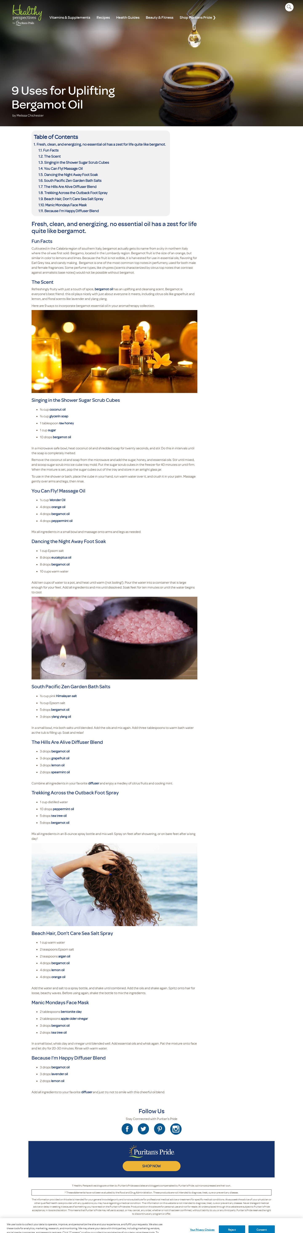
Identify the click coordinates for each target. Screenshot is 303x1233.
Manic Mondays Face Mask (66, 204)
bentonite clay (71, 1011)
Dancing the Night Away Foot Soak (71, 174)
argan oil (64, 956)
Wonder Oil (57, 500)
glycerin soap (58, 416)
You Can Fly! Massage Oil (63, 168)
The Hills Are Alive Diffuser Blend (70, 186)
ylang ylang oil (61, 716)
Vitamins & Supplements (69, 17)
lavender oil (59, 1074)
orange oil (58, 507)
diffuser (93, 783)
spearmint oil (60, 772)
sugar (52, 430)
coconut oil (57, 409)
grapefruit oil (60, 758)
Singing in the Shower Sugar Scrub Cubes (76, 162)
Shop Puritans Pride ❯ (198, 17)
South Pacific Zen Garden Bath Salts (72, 180)
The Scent (52, 156)
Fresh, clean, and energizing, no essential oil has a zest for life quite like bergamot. (101, 144)
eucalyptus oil (61, 557)
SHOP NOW (151, 1166)
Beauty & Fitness (159, 17)
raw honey (66, 423)
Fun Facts (50, 150)
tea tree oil (58, 816)
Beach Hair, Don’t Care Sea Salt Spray (73, 198)
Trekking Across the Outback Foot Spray (75, 192)
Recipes (103, 17)
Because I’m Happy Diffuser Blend (71, 210)
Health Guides (128, 17)
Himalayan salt (66, 696)
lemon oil (57, 765)
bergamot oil (104, 289)
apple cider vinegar (74, 1018)
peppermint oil (61, 521)
